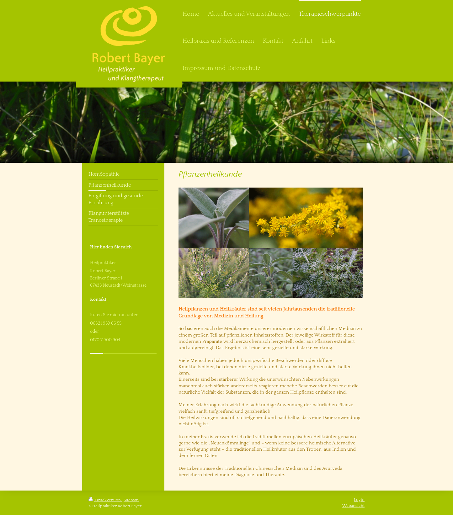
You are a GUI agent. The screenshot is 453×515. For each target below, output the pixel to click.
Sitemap (131, 500)
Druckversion (105, 500)
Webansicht (353, 505)
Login (359, 499)
